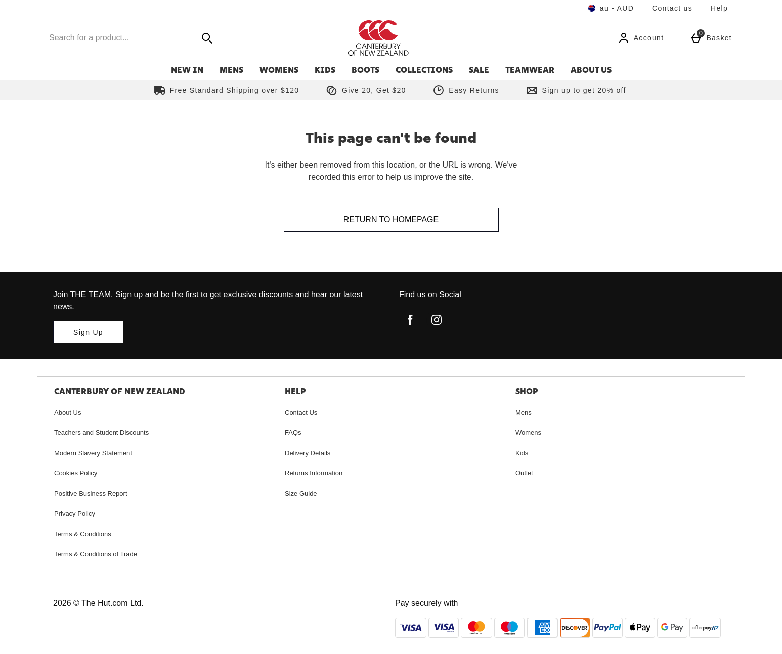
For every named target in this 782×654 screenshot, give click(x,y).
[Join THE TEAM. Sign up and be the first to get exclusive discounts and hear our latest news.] (88, 332)
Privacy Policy (74, 513)
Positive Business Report (90, 493)
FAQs (293, 432)
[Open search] (207, 38)
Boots (365, 70)
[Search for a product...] (111, 38)
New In (187, 70)
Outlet (524, 473)
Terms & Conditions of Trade (95, 554)
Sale (479, 70)
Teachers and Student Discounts (101, 432)
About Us (591, 70)
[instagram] (436, 320)
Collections (424, 70)
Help (719, 8)
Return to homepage (391, 219)
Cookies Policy (75, 473)
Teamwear (529, 70)
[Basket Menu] (711, 38)
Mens (231, 70)
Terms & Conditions (82, 534)
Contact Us (301, 412)
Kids (325, 70)
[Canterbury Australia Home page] (434, 38)
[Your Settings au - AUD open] (611, 8)
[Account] (640, 38)
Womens (278, 70)
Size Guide (301, 493)
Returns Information (313, 473)
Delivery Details (307, 453)
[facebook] (410, 320)
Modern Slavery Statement (93, 453)
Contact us (672, 8)
